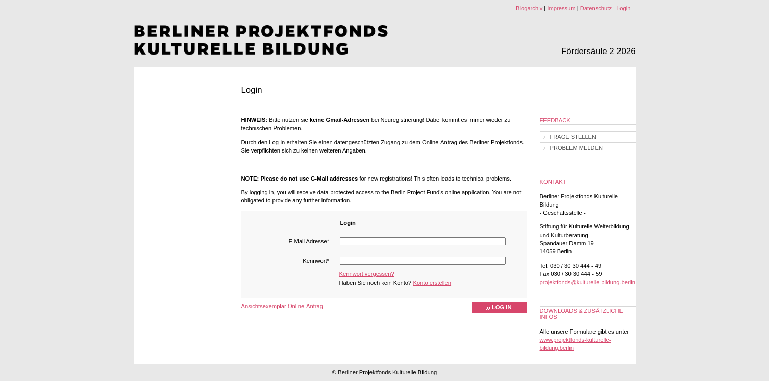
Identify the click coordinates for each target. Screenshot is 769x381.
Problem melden (576, 148)
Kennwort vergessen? (366, 274)
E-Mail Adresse (308, 241)
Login (623, 8)
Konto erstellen (432, 283)
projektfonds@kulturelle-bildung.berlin (587, 282)
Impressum (561, 8)
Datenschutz (596, 8)
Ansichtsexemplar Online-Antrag (282, 306)
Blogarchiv (529, 8)
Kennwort (316, 261)
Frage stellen (573, 137)
